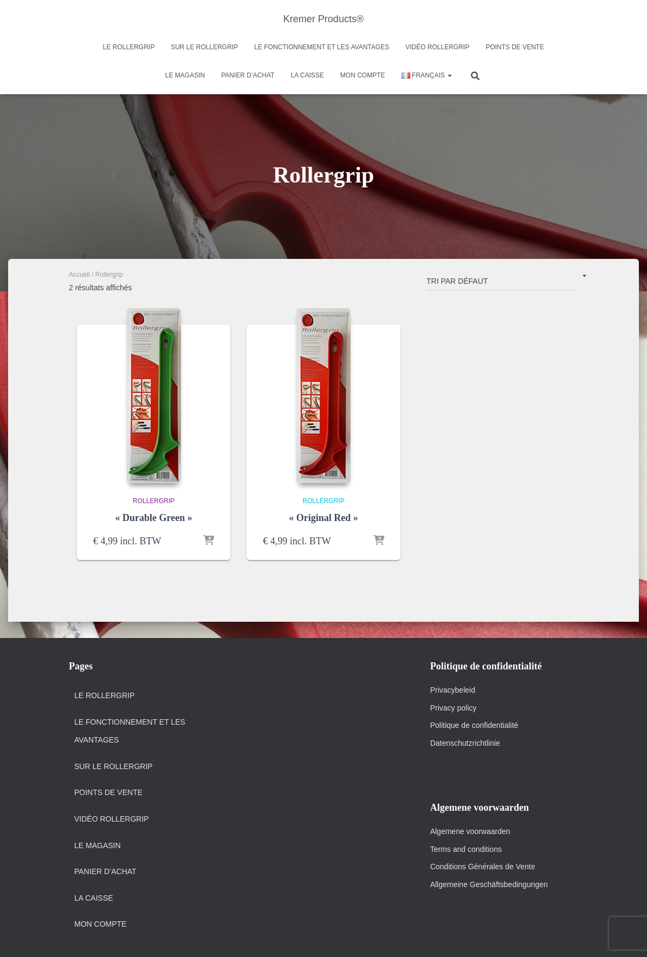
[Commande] (502, 283)
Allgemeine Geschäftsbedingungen (489, 884)
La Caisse (307, 75)
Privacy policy (453, 708)
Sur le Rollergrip (204, 47)
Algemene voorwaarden (470, 831)
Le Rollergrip (128, 47)
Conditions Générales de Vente (482, 866)
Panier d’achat (247, 75)
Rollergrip (153, 501)
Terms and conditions (467, 849)
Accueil (79, 274)
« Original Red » (323, 517)
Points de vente (515, 47)
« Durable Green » (153, 517)
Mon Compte (362, 75)
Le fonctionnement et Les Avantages (321, 47)
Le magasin (185, 75)
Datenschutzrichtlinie (465, 743)
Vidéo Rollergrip (437, 47)
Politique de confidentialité (474, 725)
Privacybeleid (452, 690)
